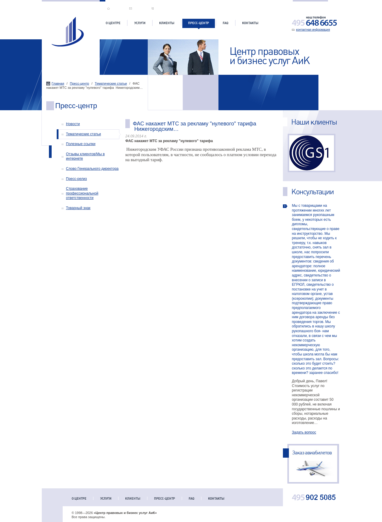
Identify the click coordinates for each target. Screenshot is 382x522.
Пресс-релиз (76, 179)
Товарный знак (78, 208)
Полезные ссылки (81, 144)
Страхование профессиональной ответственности (82, 193)
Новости (73, 124)
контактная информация (313, 29)
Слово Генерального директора (92, 169)
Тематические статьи (111, 83)
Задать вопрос (304, 432)
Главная (58, 83)
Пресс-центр (79, 83)
